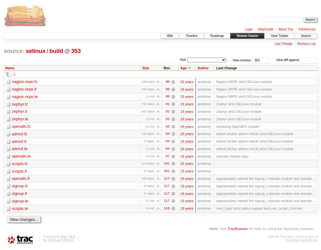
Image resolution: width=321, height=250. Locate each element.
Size (145, 68)
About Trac (285, 29)
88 (167, 81)
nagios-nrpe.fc (25, 81)
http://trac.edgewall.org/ (301, 241)
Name (10, 68)
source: (14, 51)
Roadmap (217, 36)
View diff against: (297, 60)
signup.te (20, 202)
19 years (186, 82)
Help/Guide (265, 29)
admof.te (20, 149)
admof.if (19, 141)
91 (167, 104)
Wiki (170, 36)
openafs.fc (21, 126)
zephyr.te (20, 119)
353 (76, 51)
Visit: (183, 59)
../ (13, 74)
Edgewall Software (61, 241)
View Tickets (279, 36)
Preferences (307, 29)
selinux (35, 51)
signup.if (19, 194)
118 (166, 209)
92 (167, 126)
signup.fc (20, 187)
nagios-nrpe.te (25, 96)
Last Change (283, 43)
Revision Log (306, 43)
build (56, 51)
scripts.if (19, 171)
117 (166, 179)
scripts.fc (20, 164)
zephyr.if (19, 111)
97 (167, 156)
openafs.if (20, 179)
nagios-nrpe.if (24, 89)
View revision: (242, 60)
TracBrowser (237, 230)
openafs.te (21, 156)
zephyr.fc (20, 104)
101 (166, 164)
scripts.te (20, 209)
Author (203, 68)
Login (249, 29)
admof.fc (20, 134)
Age (183, 68)
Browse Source (247, 36)
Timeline (191, 36)
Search (306, 36)
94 (167, 134)
